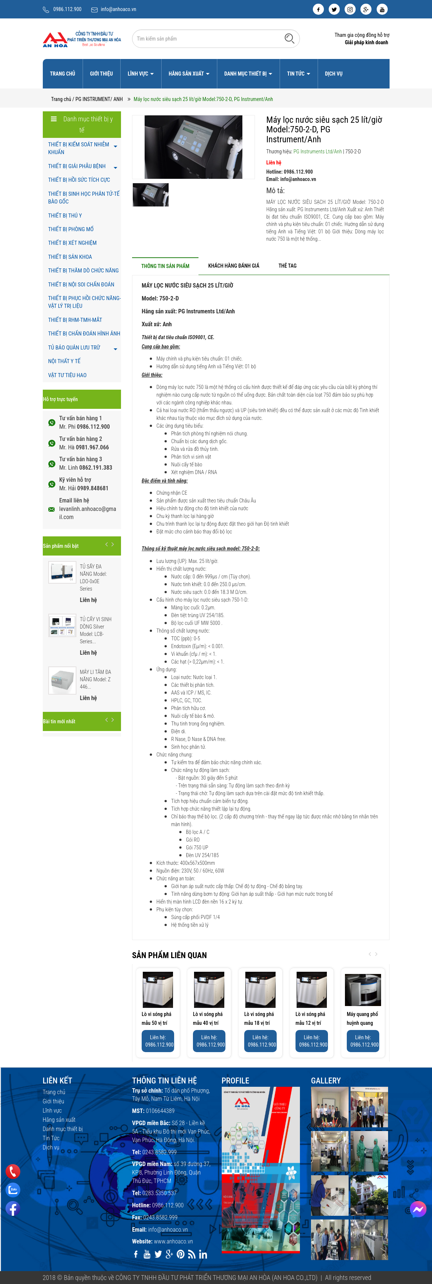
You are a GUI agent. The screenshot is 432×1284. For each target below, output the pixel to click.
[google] (365, 9)
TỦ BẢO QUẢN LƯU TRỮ (74, 347)
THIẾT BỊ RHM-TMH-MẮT (75, 320)
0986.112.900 (67, 9)
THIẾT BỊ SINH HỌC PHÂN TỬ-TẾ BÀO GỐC (84, 198)
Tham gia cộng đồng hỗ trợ (362, 35)
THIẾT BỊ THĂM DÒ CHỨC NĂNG (83, 270)
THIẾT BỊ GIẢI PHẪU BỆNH (77, 166)
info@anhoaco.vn (118, 9)
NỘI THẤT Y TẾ (64, 361)
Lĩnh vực (138, 74)
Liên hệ (273, 163)
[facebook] (318, 9)
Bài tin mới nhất (59, 721)
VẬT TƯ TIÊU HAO (67, 375)
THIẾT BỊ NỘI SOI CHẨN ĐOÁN (81, 284)
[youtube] (382, 9)
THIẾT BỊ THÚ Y (65, 215)
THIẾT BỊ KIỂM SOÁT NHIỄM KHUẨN (78, 148)
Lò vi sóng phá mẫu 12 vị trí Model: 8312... (310, 1023)
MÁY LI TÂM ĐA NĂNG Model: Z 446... (95, 679)
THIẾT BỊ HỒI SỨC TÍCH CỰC (79, 180)
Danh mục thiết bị (246, 74)
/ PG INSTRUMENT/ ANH (97, 99)
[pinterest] (180, 1254)
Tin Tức (296, 74)
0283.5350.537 (159, 1193)
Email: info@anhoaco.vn (291, 179)
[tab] (165, 266)
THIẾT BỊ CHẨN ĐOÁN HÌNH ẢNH (84, 333)
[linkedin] (203, 1254)
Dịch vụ (334, 74)
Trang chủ (62, 74)
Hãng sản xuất (187, 74)
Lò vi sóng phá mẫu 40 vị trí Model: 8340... (208, 1023)
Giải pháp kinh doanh (366, 42)
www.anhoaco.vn (173, 1241)
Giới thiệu (101, 74)
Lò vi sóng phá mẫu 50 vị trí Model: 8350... (157, 1023)
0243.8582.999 (159, 1152)
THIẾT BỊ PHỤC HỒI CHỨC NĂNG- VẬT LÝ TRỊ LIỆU (84, 302)
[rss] (192, 1254)
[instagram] (350, 9)
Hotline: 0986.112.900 (289, 172)
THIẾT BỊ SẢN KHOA (70, 257)
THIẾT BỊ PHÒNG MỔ (71, 229)
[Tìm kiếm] (290, 38)
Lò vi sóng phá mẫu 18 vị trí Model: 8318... (259, 1023)
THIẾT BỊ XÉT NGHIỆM (72, 243)
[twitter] (334, 9)
